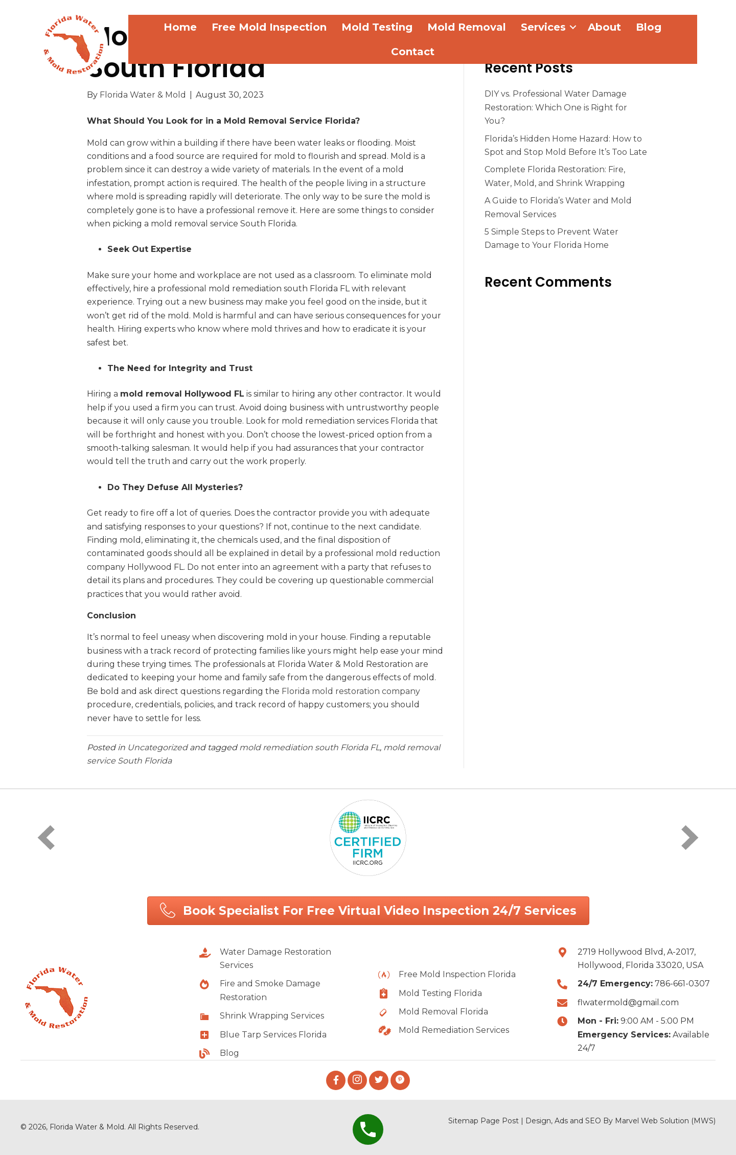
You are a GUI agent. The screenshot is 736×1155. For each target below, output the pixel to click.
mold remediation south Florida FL (309, 747)
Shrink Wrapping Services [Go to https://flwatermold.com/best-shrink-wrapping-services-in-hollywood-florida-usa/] (272, 1016)
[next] (690, 837)
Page (490, 1120)
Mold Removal (466, 27)
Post (510, 1120)
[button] (368, 910)
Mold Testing (376, 27)
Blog (648, 27)
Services (543, 27)
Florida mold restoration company (351, 691)
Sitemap (463, 1120)
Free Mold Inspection (269, 27)
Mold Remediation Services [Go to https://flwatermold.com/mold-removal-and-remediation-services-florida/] (454, 1030)
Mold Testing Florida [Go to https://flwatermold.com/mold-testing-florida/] (440, 993)
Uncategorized (157, 747)
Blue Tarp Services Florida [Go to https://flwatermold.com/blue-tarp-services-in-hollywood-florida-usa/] (273, 1035)
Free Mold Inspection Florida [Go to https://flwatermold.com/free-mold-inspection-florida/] (457, 974)
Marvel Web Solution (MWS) (665, 1120)
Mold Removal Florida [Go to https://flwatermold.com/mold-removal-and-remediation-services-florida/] (443, 1012)
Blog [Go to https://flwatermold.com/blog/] (229, 1053)
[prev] (46, 837)
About (604, 27)
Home (180, 27)
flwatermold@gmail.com (628, 1002)
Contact (412, 51)
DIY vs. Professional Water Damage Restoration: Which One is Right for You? (556, 107)
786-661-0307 (682, 983)
